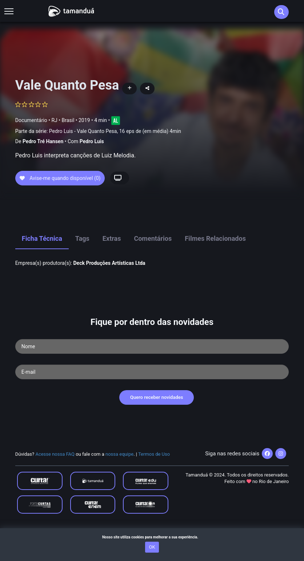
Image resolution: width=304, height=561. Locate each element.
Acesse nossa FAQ (55, 479)
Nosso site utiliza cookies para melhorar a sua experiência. (152, 537)
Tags (82, 264)
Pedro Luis (92, 141)
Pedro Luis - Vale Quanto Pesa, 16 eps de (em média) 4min (115, 131)
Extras (112, 264)
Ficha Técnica (42, 264)
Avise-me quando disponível (60, 204)
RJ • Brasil (62, 120)
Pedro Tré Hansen (43, 141)
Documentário (31, 120)
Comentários (153, 264)
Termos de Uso (154, 479)
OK (152, 547)
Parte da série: (98, 131)
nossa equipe (119, 479)
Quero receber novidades (156, 423)
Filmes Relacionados (215, 264)
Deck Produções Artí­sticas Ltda (109, 288)
